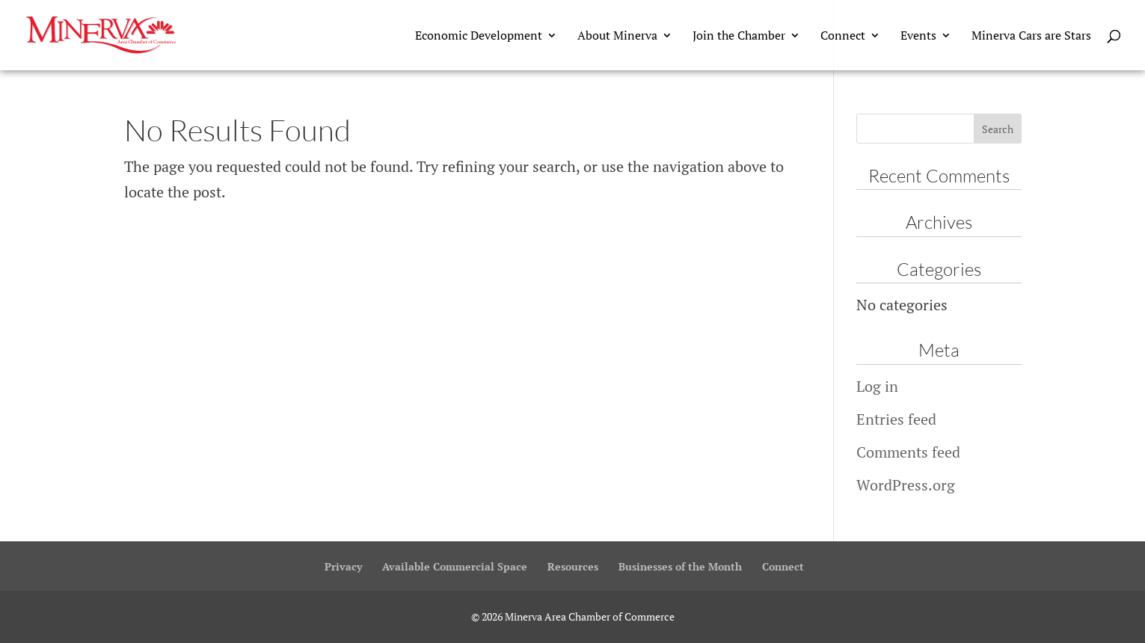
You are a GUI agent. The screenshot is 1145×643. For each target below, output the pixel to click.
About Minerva (617, 36)
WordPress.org (905, 485)
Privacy (343, 566)
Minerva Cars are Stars (1031, 36)
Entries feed (896, 419)
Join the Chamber (739, 36)
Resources (572, 566)
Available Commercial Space (454, 566)
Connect (842, 36)
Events (918, 36)
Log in (877, 386)
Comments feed (908, 452)
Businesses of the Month (680, 566)
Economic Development (478, 36)
